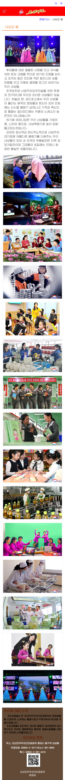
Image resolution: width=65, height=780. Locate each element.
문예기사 (44, 19)
